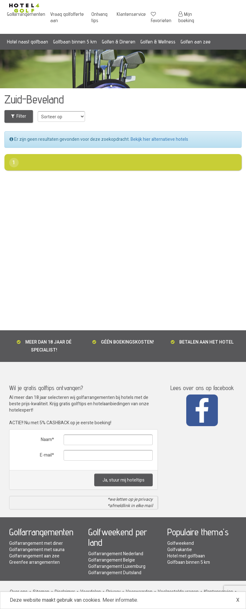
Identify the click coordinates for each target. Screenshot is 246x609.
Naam (46, 439)
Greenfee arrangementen (34, 562)
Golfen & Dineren (118, 42)
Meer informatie (119, 600)
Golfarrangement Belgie (111, 560)
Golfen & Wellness (157, 42)
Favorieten (161, 17)
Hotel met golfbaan (186, 556)
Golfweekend (180, 543)
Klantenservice (131, 14)
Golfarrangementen (26, 14)
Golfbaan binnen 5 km (75, 42)
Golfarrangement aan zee (34, 556)
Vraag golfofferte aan (67, 17)
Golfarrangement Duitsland (114, 572)
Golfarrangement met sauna (37, 549)
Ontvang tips (99, 17)
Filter (18, 116)
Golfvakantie (179, 549)
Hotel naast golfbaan (27, 42)
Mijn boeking (186, 17)
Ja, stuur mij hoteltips (123, 480)
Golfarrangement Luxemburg (116, 566)
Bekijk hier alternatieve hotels (159, 139)
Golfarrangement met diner (36, 543)
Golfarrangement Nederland (115, 553)
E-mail (46, 455)
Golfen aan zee (196, 42)
